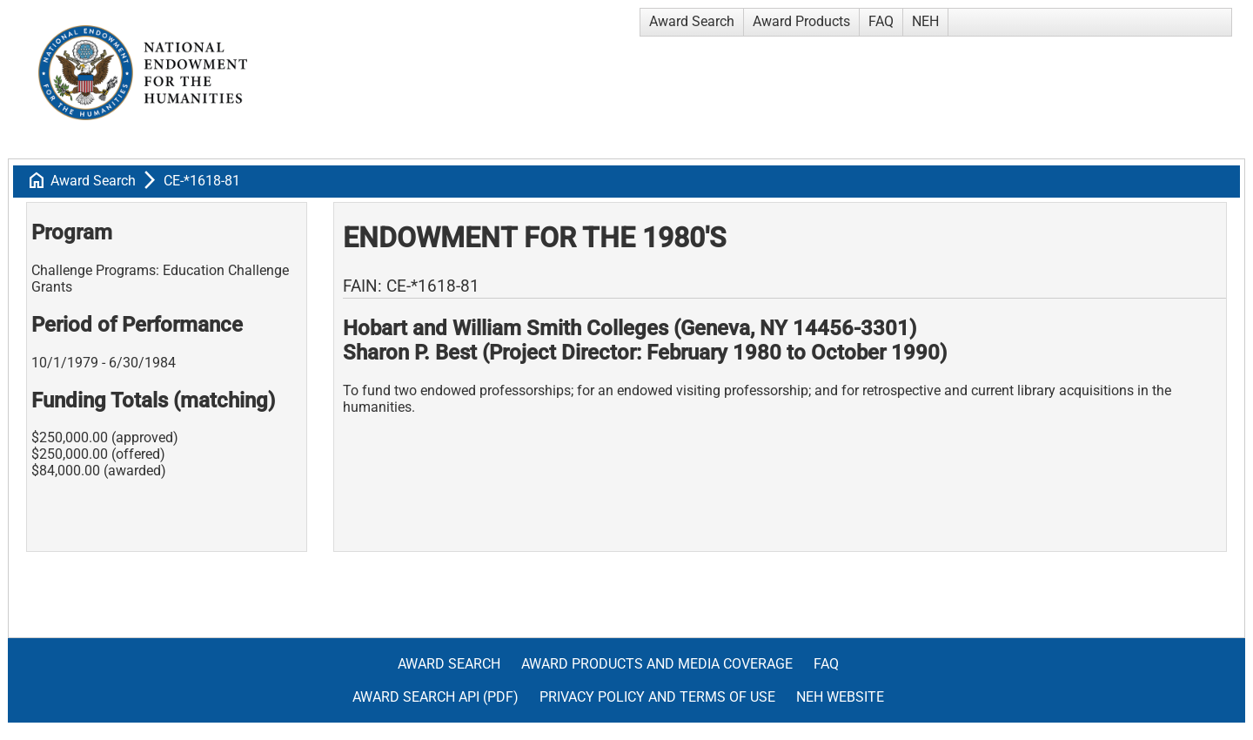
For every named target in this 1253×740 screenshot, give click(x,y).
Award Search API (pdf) (435, 697)
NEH (925, 21)
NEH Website (840, 697)
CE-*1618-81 (202, 180)
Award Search (691, 21)
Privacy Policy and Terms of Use (657, 697)
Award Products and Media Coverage (657, 664)
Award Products (801, 21)
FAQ (881, 21)
